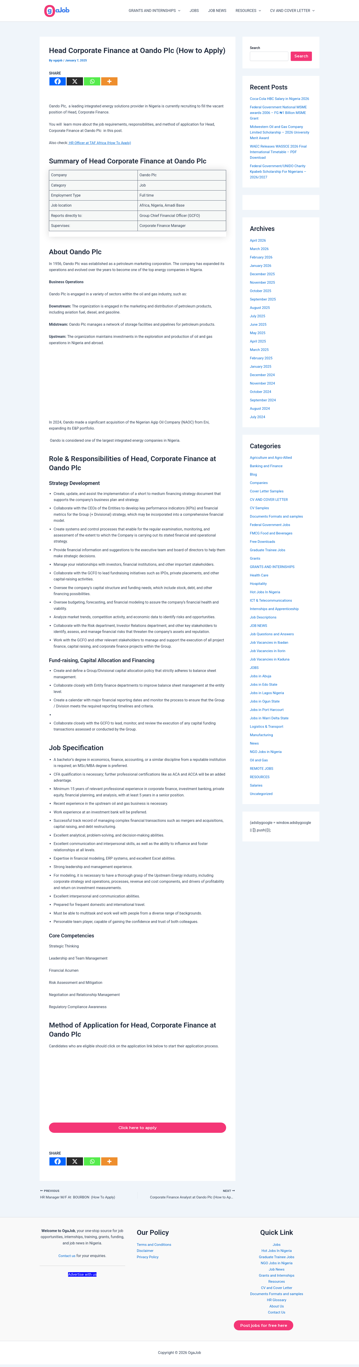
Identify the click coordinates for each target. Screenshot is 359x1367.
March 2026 (260, 254)
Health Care (259, 581)
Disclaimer (145, 1252)
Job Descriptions (264, 623)
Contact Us (276, 1314)
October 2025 (261, 296)
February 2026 (262, 263)
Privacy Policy (148, 1258)
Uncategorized (262, 799)
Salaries (256, 791)
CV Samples (260, 513)
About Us (276, 1308)
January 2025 (261, 372)
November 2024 (263, 389)
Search (255, 48)
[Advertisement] (137, 384)
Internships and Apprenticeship (275, 614)
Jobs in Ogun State (265, 707)
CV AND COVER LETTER (293, 10)
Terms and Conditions (155, 1246)
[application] (186, 10)
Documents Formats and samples (278, 522)
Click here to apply (137, 1128)
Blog (253, 480)
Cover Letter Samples (267, 497)
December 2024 (263, 380)
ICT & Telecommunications (272, 606)
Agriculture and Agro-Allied (272, 463)
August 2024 (260, 414)
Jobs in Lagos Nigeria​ (268, 698)
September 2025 (263, 305)
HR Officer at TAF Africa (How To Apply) (101, 143)
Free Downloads (263, 547)
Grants (255, 564)
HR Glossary (276, 1301)
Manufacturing (262, 740)
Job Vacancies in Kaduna (271, 665)
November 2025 (263, 288)
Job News (276, 1270)
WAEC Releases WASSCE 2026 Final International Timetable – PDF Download (280, 157)
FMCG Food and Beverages (272, 539)
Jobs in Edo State (264, 690)
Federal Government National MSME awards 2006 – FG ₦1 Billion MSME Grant (280, 118)
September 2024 (263, 405)
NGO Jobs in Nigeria (266, 757)
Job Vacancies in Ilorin (268, 656)
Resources (276, 1283)
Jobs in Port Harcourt (268, 715)
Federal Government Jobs (271, 530)
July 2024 (258, 422)
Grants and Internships (276, 1277)
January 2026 (261, 271)
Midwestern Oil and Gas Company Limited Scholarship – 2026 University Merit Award (278, 138)
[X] (75, 81)
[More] (109, 81)
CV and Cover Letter (276, 1289)
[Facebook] (57, 81)
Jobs (277, 1246)
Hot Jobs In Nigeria (266, 597)
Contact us (67, 1257)
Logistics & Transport (267, 732)
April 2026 (258, 246)
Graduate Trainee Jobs (268, 555)
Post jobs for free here (265, 1327)
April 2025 (258, 347)
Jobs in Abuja (261, 681)
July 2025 (258, 321)
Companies (259, 488)
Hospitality (259, 589)
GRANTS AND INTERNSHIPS (163, 10)
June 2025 (258, 330)
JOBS (200, 10)
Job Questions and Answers (273, 639)
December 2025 (263, 279)
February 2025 (262, 363)
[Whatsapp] (92, 81)
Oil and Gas (259, 765)
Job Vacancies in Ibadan (270, 648)
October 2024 (261, 397)
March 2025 (260, 355)
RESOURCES (251, 10)
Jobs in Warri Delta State (270, 723)
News (254, 749)
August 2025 (260, 313)
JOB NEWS (222, 10)
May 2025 (258, 338)
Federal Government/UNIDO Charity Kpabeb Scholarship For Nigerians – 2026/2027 (279, 177)
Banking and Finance (267, 471)
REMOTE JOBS (262, 774)
